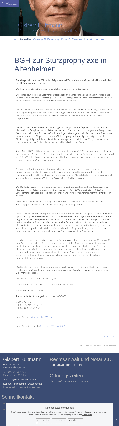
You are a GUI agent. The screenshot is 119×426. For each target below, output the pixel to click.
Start (15, 39)
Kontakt (7, 383)
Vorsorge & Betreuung (46, 39)
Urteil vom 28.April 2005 (53, 326)
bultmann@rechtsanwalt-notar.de (19, 379)
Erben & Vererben (72, 39)
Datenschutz (35, 383)
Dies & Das (91, 39)
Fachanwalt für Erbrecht (66, 364)
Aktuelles (25, 39)
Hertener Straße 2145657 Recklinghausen (14, 366)
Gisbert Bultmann (22, 359)
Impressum (20, 383)
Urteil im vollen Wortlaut (42, 317)
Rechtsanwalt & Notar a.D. (51, 27)
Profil (103, 39)
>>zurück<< (108, 336)
